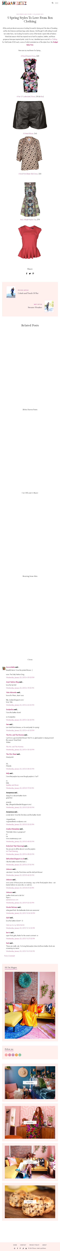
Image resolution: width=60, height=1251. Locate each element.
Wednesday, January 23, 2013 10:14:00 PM (20, 928)
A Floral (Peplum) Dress (28, 56)
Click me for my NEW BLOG (15, 925)
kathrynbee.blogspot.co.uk (15, 859)
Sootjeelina (10, 709)
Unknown (9, 869)
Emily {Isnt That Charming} (15, 846)
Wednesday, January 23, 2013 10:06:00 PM (20, 913)
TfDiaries (34, 1248)
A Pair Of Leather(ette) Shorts (26, 96)
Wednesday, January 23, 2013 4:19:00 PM (20, 688)
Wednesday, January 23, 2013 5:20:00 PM (20, 807)
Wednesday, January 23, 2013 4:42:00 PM (20, 730)
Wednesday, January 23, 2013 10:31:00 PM (20, 951)
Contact (23, 1245)
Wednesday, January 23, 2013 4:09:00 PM (20, 677)
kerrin (8, 932)
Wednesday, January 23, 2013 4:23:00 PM (20, 705)
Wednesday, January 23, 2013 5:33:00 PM (20, 824)
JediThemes (43, 1248)
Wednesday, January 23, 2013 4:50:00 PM (20, 750)
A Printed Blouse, (28, 133)
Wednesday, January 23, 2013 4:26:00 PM (20, 720)
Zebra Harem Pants (30, 410)
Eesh (7, 943)
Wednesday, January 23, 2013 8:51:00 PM (20, 888)
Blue (42, 96)
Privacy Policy (34, 1245)
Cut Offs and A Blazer (30, 493)
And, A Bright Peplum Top (28, 219)
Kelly (7, 773)
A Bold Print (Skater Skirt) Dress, (28, 174)
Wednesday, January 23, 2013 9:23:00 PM (20, 903)
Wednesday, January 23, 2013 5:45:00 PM (20, 841)
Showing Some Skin (30, 576)
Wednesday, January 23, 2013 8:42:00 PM (20, 875)
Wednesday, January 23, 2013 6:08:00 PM (20, 854)
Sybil (7, 918)
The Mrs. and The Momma (15, 735)
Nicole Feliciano (11, 907)
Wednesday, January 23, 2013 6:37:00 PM (20, 865)
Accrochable (10, 667)
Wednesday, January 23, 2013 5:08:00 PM (20, 769)
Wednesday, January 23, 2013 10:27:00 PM (20, 938)
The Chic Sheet (11, 754)
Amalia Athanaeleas (12, 829)
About (44, 1245)
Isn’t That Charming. (12, 851)
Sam (7, 724)
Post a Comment (9, 956)
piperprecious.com (12, 900)
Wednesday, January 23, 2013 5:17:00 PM (20, 788)
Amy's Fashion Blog (12, 682)
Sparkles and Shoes (12, 785)
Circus (30, 660)
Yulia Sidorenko (11, 692)
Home (15, 1245)
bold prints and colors (24, 14)
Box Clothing (53, 39)
